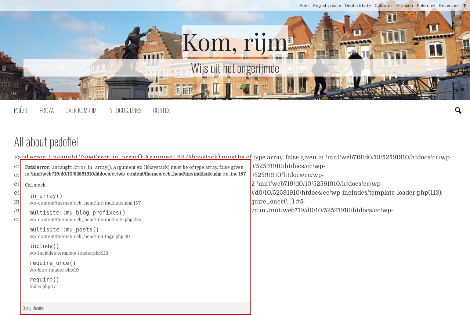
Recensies (449, 5)
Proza (47, 110)
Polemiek (426, 5)
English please (327, 5)
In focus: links (124, 110)
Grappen (404, 5)
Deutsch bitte (358, 5)
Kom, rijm (235, 41)
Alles (305, 5)
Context (162, 110)
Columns (384, 5)
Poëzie (21, 110)
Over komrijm (81, 110)
